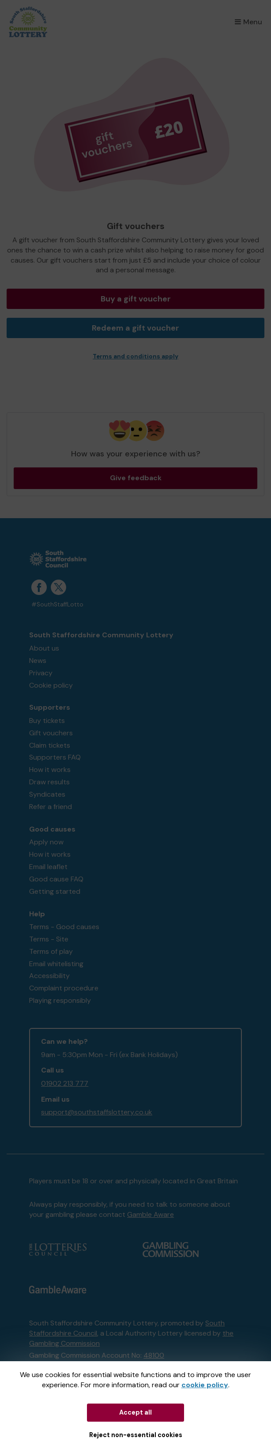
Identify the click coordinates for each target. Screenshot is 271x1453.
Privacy (41, 673)
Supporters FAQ (55, 757)
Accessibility (49, 975)
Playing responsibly (60, 1000)
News (37, 660)
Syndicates (47, 794)
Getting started (54, 891)
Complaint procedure (63, 988)
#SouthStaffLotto (57, 604)
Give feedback (136, 477)
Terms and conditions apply (135, 356)
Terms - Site (48, 939)
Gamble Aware (150, 1214)
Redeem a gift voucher (135, 328)
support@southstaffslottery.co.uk (96, 1112)
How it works (50, 769)
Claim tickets (49, 745)
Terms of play (51, 951)
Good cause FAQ (56, 879)
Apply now (46, 842)
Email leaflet (48, 866)
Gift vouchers (51, 733)
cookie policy (204, 1384)
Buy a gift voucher (136, 299)
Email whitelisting (56, 963)
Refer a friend (50, 806)
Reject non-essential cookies (135, 1435)
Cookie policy (51, 685)
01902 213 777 (64, 1083)
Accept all (135, 1412)
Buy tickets (47, 720)
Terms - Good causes (64, 926)
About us (44, 648)
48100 (153, 1355)
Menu (248, 21)
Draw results (49, 782)
